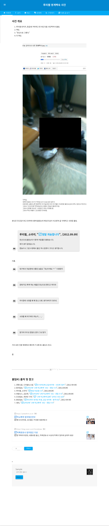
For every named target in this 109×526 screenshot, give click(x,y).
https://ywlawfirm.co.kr (24, 414)
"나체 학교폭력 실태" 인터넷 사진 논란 (50, 396)
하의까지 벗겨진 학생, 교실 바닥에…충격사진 (43, 399)
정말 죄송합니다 (50, 234)
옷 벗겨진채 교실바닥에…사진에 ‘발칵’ (51, 384)
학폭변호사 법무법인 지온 (27, 432)
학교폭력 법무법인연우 (26, 416)
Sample (19, 499)
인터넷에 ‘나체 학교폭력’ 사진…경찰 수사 (42, 387)
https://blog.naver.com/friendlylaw (29, 429)
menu (4, 4)
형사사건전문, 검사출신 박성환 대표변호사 (32, 420)
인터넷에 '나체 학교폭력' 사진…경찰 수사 (47, 393)
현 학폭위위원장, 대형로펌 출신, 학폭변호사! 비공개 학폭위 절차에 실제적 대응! (45, 435)
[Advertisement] (54, 472)
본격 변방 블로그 (21, 503)
